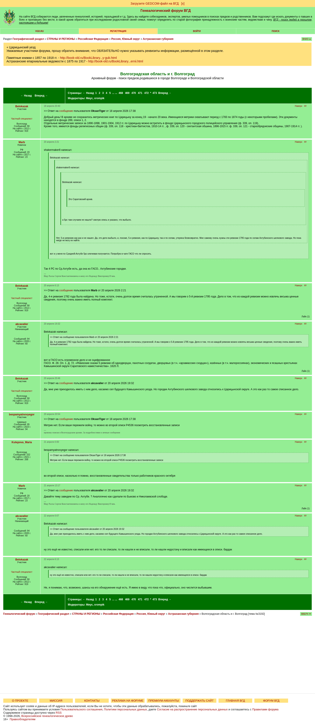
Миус (89, 98)
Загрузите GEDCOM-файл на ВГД (155, 3)
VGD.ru (39, 31)
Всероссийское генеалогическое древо (47, 716)
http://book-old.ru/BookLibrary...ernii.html (115, 61)
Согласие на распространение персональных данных (192, 709)
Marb (22, 142)
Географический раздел (28, 38)
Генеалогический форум (19, 613)
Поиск (275, 31)
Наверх (298, 106)
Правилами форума (265, 709)
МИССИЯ (56, 700)
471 (140, 93)
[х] (182, 3)
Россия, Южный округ (125, 38)
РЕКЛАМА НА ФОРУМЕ (127, 700)
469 (127, 93)
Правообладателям (22, 719)
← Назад (26, 95)
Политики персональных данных (125, 709)
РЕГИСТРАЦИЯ (118, 31)
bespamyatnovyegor (22, 414)
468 (121, 93)
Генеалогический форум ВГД (165, 10)
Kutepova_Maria (22, 442)
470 (133, 93)
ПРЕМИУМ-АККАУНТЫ (163, 700)
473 (154, 93)
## (305, 106)
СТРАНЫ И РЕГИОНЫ (61, 38)
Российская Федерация (93, 38)
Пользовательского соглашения (81, 709)
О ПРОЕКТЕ (20, 700)
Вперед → (41, 95)
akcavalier (21, 324)
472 (146, 93)
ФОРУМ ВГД (271, 700)
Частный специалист (21, 119)
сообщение (66, 110)
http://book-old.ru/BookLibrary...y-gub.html (88, 58)
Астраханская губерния (158, 38)
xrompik (99, 98)
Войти (197, 31)
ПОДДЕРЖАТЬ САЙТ (200, 700)
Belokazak (21, 106)
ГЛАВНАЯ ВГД (235, 700)
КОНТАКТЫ (92, 700)
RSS (59, 712)
